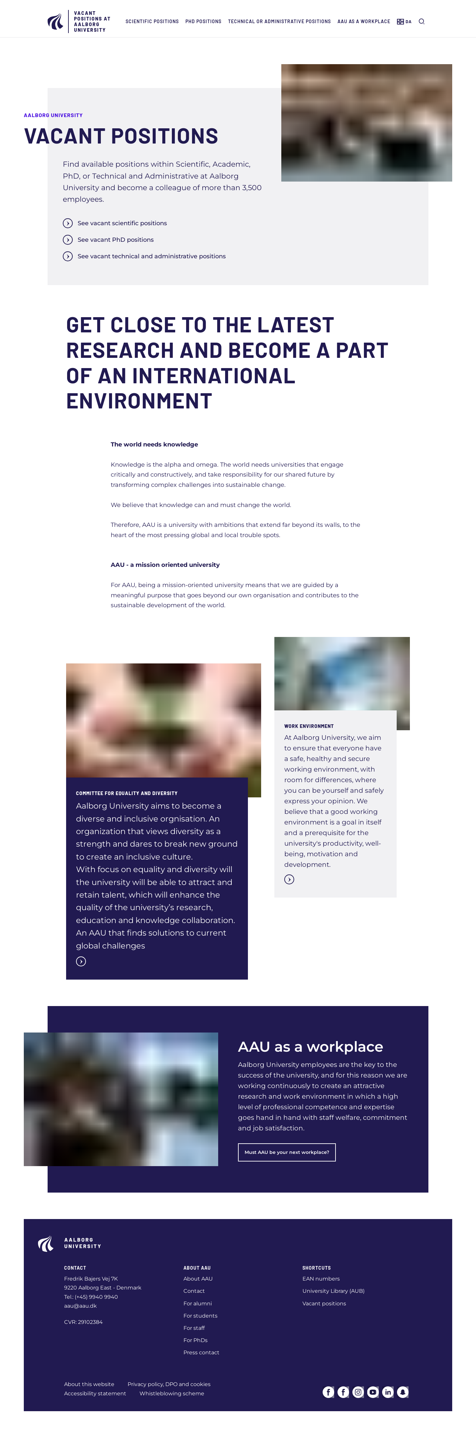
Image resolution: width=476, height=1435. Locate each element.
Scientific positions (152, 21)
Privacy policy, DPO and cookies (169, 1384)
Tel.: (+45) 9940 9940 (91, 1297)
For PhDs (195, 1340)
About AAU (198, 1279)
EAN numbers (321, 1279)
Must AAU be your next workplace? (287, 1152)
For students (200, 1316)
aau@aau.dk (80, 1306)
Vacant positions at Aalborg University (92, 21)
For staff (194, 1328)
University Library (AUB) (333, 1291)
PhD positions (203, 21)
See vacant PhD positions (108, 240)
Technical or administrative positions (279, 21)
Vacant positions (324, 1303)
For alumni (197, 1303)
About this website (89, 1384)
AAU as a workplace (363, 21)
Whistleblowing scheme (171, 1393)
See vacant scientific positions (115, 223)
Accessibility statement (95, 1393)
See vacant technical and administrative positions (144, 256)
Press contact (201, 1352)
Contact (194, 1291)
